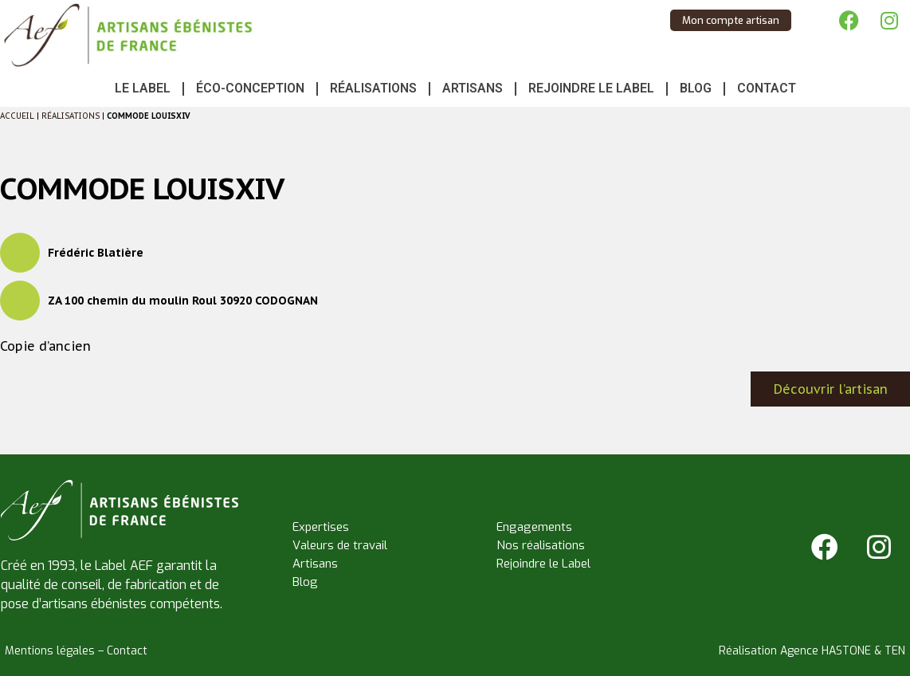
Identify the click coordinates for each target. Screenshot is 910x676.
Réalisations (373, 88)
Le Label (143, 88)
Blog (696, 88)
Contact (766, 88)
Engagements (534, 527)
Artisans (472, 88)
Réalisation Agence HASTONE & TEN (812, 650)
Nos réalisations (540, 545)
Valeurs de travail (339, 545)
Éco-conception (250, 88)
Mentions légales (50, 650)
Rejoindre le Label (591, 88)
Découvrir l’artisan (831, 389)
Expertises (320, 527)
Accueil (17, 116)
